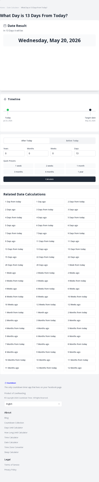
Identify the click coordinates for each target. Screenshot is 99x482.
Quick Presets (9, 161)
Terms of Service (11, 464)
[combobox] (33, 404)
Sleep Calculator (11, 452)
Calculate (49, 179)
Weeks (53, 148)
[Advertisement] (49, 67)
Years (5, 148)
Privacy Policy (10, 469)
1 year (80, 171)
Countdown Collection (14, 422)
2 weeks (49, 165)
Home (2, 7)
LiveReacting (19, 393)
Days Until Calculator (13, 427)
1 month (80, 165)
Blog (6, 417)
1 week (18, 165)
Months (30, 148)
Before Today (72, 140)
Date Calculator (13, 7)
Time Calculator (11, 437)
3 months (18, 171)
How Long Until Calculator (15, 432)
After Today (26, 140)
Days (76, 148)
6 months (49, 171)
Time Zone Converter (13, 447)
